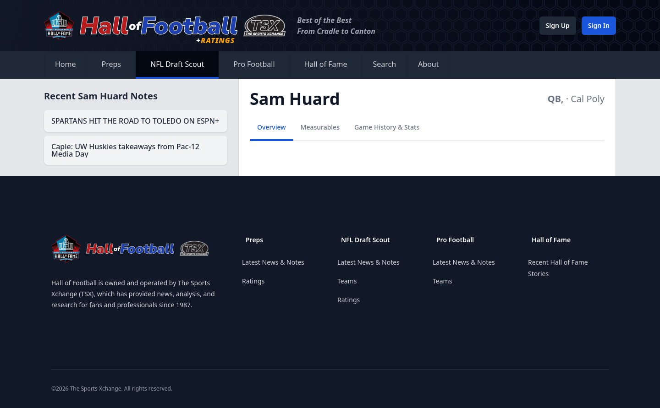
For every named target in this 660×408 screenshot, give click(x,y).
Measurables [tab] (320, 127)
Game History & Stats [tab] (386, 127)
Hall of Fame (325, 64)
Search (384, 64)
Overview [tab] (271, 127)
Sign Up (558, 25)
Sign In (599, 25)
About (428, 64)
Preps (111, 64)
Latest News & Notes (273, 262)
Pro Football (254, 64)
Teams (347, 281)
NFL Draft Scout (177, 64)
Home (65, 64)
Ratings (253, 281)
